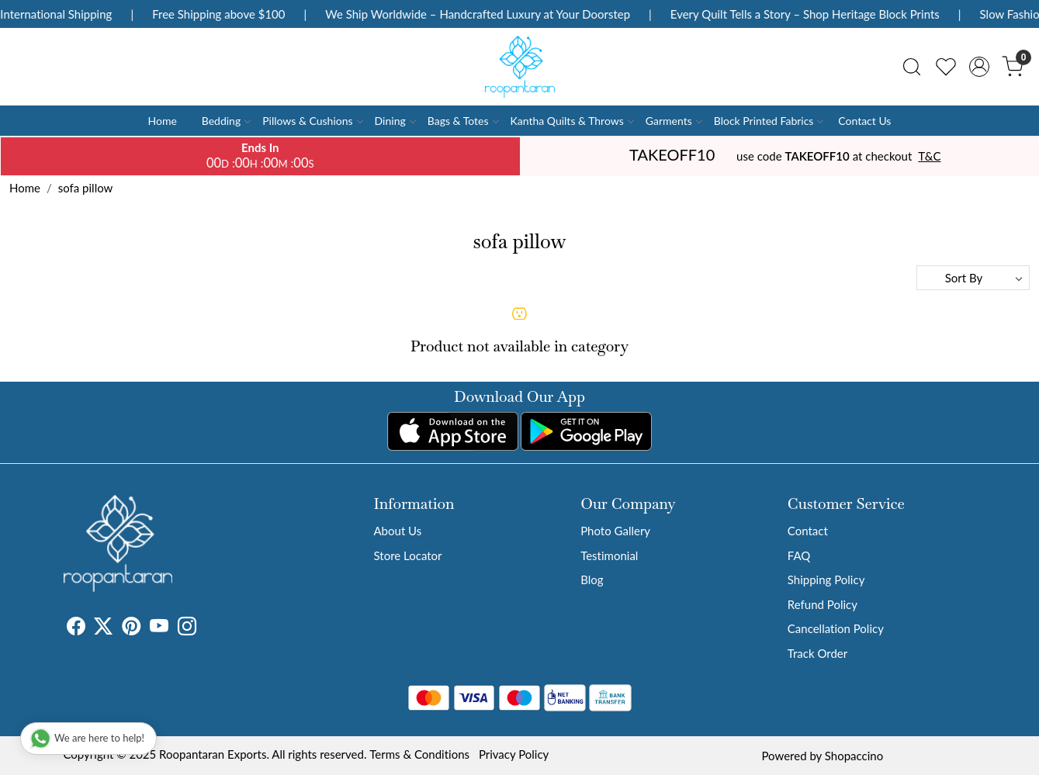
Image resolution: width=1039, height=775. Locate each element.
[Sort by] (973, 277)
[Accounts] (979, 67)
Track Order (817, 653)
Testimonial (609, 555)
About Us (398, 531)
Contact (808, 531)
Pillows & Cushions (312, 120)
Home (162, 120)
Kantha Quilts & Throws (572, 120)
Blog (591, 579)
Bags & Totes (463, 120)
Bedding (226, 120)
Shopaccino (854, 756)
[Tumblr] (206, 628)
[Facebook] (76, 628)
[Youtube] (159, 628)
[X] (103, 628)
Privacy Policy (514, 754)
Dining (395, 120)
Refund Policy (822, 604)
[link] (912, 67)
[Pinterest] (131, 628)
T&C (929, 156)
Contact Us (864, 120)
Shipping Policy (826, 579)
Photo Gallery (615, 531)
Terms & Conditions (419, 754)
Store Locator (408, 555)
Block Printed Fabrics (768, 120)
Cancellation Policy (836, 628)
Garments (673, 120)
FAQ (799, 555)
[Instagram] (187, 628)
